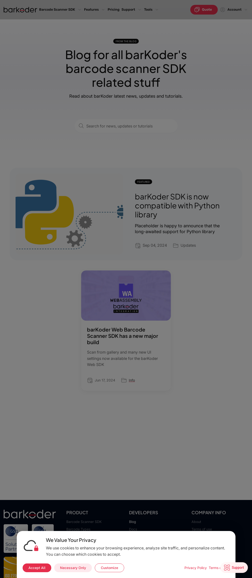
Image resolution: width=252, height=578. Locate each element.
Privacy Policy (195, 568)
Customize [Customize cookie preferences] (109, 568)
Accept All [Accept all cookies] (36, 568)
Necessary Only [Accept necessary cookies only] (73, 568)
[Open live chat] (234, 567)
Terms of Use (219, 568)
